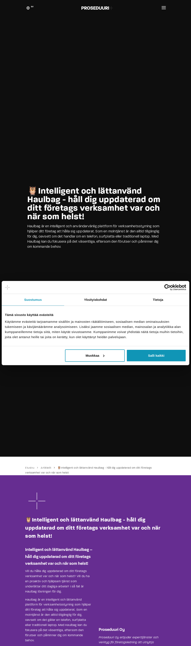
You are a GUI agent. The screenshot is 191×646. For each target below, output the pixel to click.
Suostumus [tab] (33, 299)
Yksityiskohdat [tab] (95, 299)
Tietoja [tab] (158, 299)
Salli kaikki (156, 355)
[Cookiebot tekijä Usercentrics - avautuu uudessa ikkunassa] (167, 287)
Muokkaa (94, 355)
